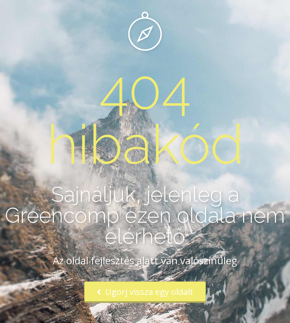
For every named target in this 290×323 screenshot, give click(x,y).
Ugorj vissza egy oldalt (145, 291)
